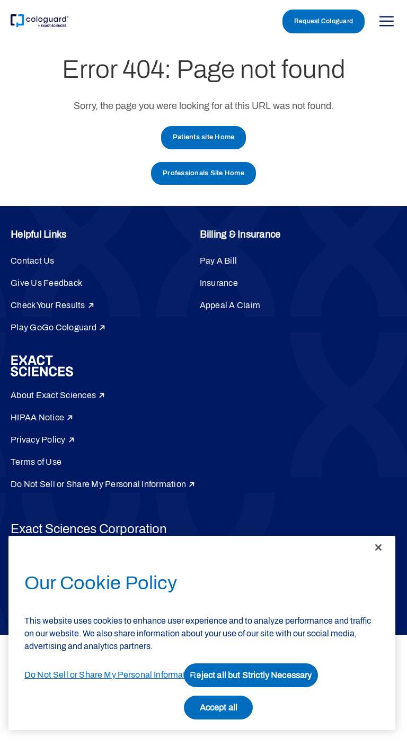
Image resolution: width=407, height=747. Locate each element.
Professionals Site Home (203, 173)
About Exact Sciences (53, 395)
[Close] (378, 547)
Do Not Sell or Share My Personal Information (98, 484)
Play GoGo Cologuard (53, 327)
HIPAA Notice (37, 417)
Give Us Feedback (46, 282)
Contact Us (33, 260)
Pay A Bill (218, 260)
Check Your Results (48, 305)
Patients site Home (204, 137)
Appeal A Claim (230, 305)
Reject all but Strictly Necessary (251, 675)
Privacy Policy (38, 439)
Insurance (219, 282)
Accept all (219, 707)
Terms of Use (36, 461)
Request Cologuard (323, 21)
